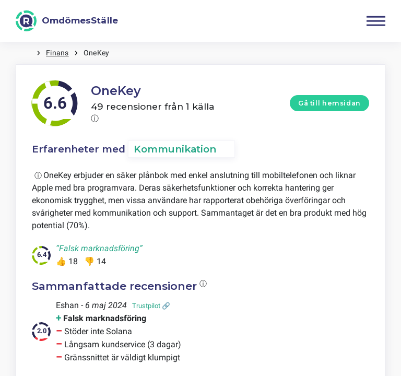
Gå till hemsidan (329, 103)
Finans (57, 53)
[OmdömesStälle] (67, 21)
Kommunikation (175, 149)
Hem (26, 53)
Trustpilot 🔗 (151, 306)
